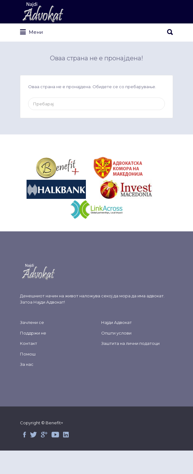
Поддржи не (33, 332)
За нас (26, 364)
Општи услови (116, 332)
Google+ (44, 434)
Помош (28, 353)
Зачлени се (32, 322)
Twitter (33, 434)
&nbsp (64, 168)
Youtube (55, 434)
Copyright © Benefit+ (41, 422)
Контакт (28, 343)
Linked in (66, 434)
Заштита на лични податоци (130, 343)
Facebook (24, 434)
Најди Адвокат (48, 302)
